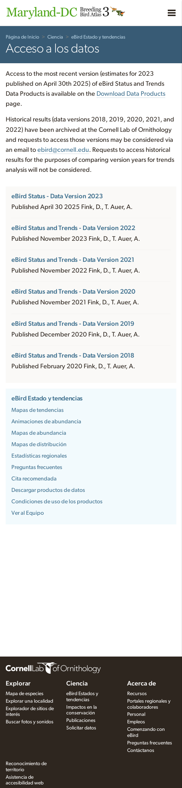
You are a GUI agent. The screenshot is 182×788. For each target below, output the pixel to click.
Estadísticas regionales (39, 456)
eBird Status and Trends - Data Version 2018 (72, 356)
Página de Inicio (22, 37)
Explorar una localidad (29, 701)
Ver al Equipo (27, 513)
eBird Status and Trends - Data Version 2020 (73, 292)
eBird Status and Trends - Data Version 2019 (72, 324)
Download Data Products (131, 94)
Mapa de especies (24, 693)
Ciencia (55, 37)
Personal (136, 714)
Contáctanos (140, 750)
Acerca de (141, 683)
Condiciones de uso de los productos (57, 501)
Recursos (137, 693)
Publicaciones (80, 720)
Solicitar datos (81, 727)
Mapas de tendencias (37, 410)
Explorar (18, 683)
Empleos (136, 721)
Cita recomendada (34, 479)
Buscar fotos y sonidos (29, 721)
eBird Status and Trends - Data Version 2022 (73, 228)
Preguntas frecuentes (36, 467)
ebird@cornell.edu (63, 150)
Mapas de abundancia (38, 433)
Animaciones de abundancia (46, 421)
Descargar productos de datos (48, 490)
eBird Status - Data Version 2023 (57, 196)
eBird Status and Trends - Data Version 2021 (72, 260)
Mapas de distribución (39, 444)
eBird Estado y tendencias (98, 37)
